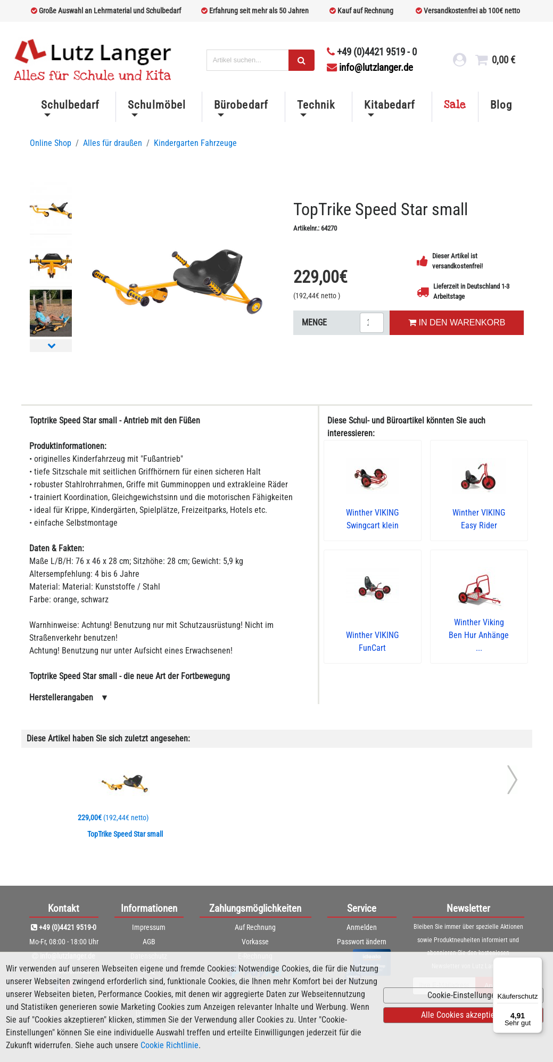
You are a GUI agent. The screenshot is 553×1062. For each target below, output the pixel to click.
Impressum (149, 927)
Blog (501, 105)
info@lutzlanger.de (370, 67)
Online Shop (50, 143)
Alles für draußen (112, 143)
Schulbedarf (70, 105)
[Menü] (536, 963)
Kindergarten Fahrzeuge (195, 143)
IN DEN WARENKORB (456, 322)
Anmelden (361, 927)
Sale (455, 105)
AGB (149, 941)
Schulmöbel (156, 105)
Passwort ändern (361, 941)
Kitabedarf (389, 105)
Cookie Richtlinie (170, 1045)
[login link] (458, 63)
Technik (316, 105)
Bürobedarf (241, 105)
